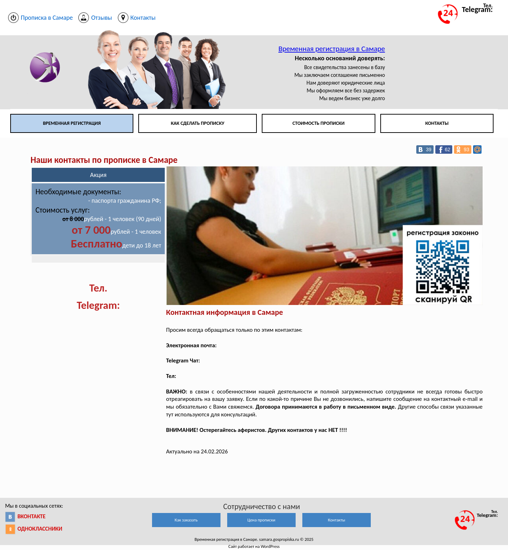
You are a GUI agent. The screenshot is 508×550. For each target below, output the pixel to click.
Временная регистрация (72, 123)
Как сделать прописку (197, 123)
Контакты (436, 123)
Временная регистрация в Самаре (331, 48)
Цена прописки (261, 519)
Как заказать (186, 519)
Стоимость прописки (318, 123)
